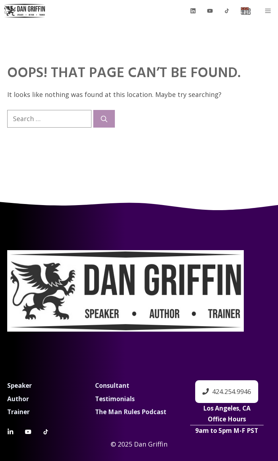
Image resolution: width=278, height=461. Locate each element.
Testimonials (115, 399)
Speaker (19, 385)
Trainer (18, 412)
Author (18, 399)
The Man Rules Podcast (130, 412)
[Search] (104, 119)
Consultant (112, 385)
